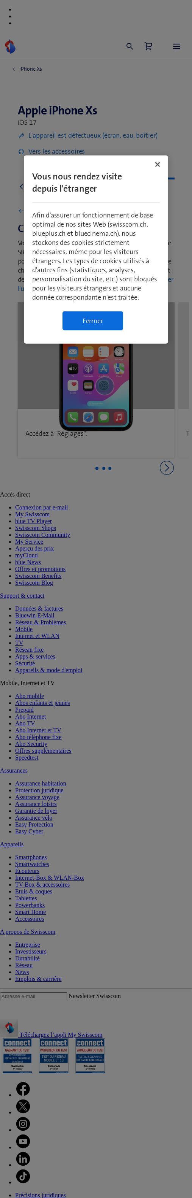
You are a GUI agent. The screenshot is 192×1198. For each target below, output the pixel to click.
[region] (96, 249)
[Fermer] (157, 164)
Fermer (93, 320)
